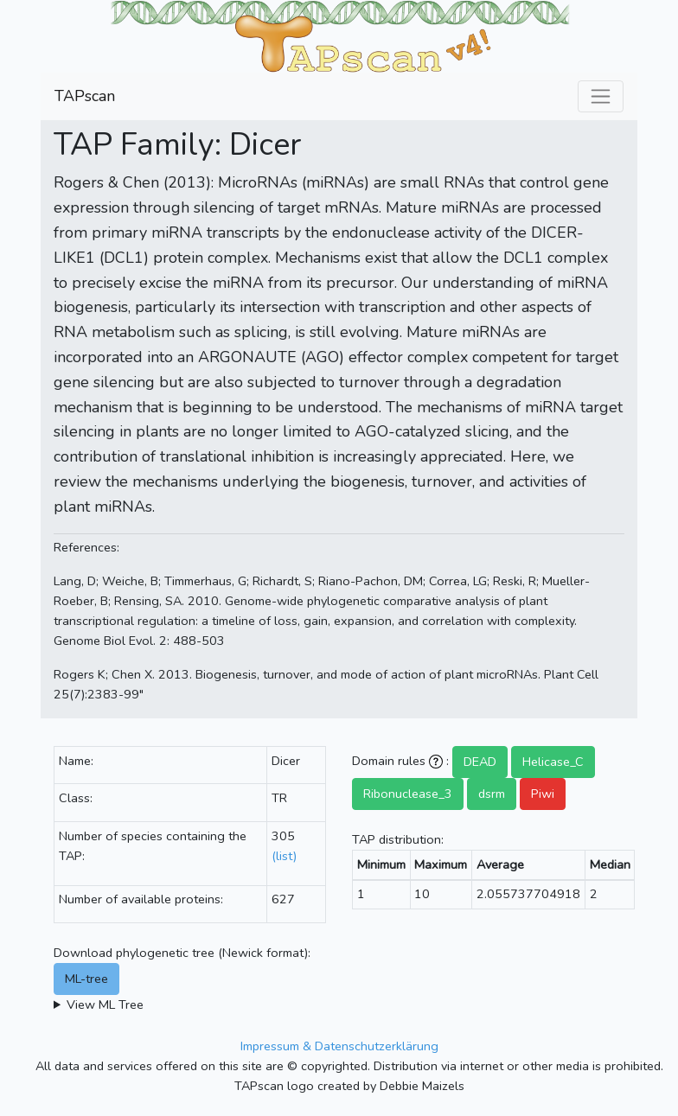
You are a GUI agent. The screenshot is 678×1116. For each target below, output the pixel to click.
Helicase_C (553, 761)
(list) (284, 855)
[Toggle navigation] (601, 96)
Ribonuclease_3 (407, 793)
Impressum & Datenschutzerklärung (339, 1046)
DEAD (480, 761)
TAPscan (84, 96)
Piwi (542, 793)
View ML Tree (105, 1004)
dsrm (491, 793)
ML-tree (86, 978)
